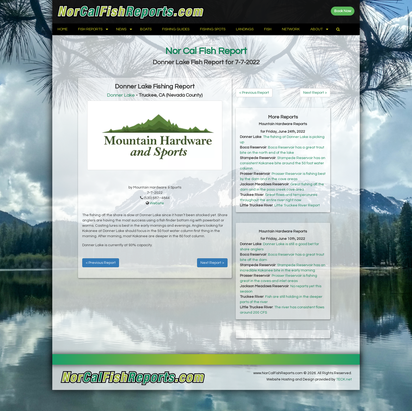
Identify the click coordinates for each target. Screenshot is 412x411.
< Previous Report (101, 263)
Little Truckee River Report (297, 205)
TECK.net (344, 379)
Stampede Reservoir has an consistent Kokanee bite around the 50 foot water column (282, 163)
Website (157, 203)
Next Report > (212, 263)
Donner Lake (121, 95)
